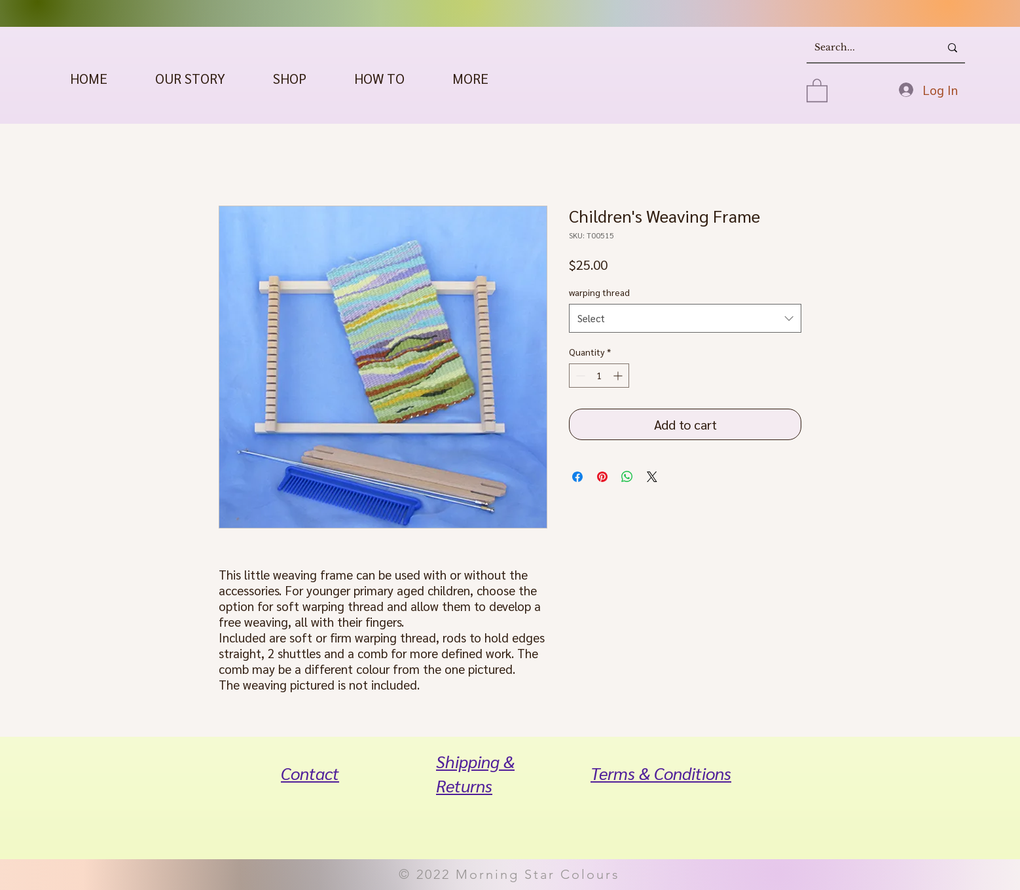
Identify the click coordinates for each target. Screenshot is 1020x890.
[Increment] (619, 375)
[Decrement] (579, 375)
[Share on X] (652, 477)
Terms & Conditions (661, 773)
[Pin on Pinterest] (602, 477)
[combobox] (685, 318)
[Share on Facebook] (577, 477)
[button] (289, 78)
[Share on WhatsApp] (627, 477)
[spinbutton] (599, 375)
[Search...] (863, 47)
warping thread (599, 292)
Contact (310, 773)
